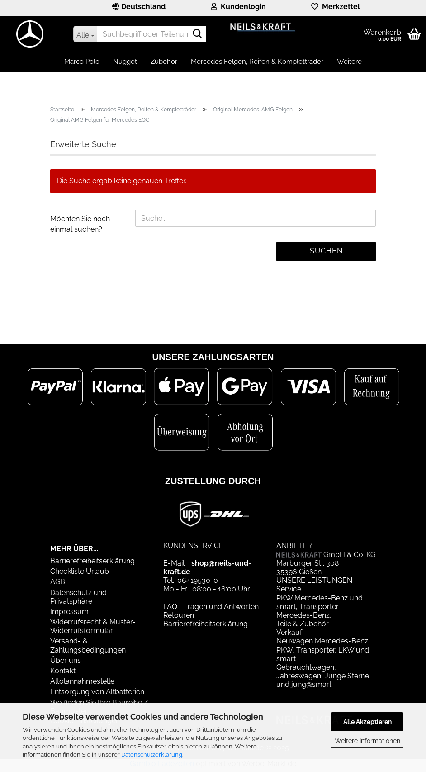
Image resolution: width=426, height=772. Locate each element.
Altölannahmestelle (82, 681)
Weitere (349, 61)
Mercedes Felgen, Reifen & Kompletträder (257, 61)
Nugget (125, 61)
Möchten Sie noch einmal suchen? (80, 224)
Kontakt (63, 671)
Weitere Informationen (367, 740)
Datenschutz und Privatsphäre (78, 596)
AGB (57, 581)
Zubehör (164, 61)
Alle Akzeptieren (367, 721)
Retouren (178, 615)
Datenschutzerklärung (151, 754)
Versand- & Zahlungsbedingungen (88, 645)
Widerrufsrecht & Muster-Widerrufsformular (93, 626)
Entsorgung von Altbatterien (97, 691)
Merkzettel (335, 6)
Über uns (65, 660)
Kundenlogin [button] (238, 6)
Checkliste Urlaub (79, 571)
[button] (139, 8)
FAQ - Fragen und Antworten (211, 606)
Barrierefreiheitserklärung (92, 561)
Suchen (326, 251)
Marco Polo (81, 61)
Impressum (69, 611)
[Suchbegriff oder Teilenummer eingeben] (85, 34)
